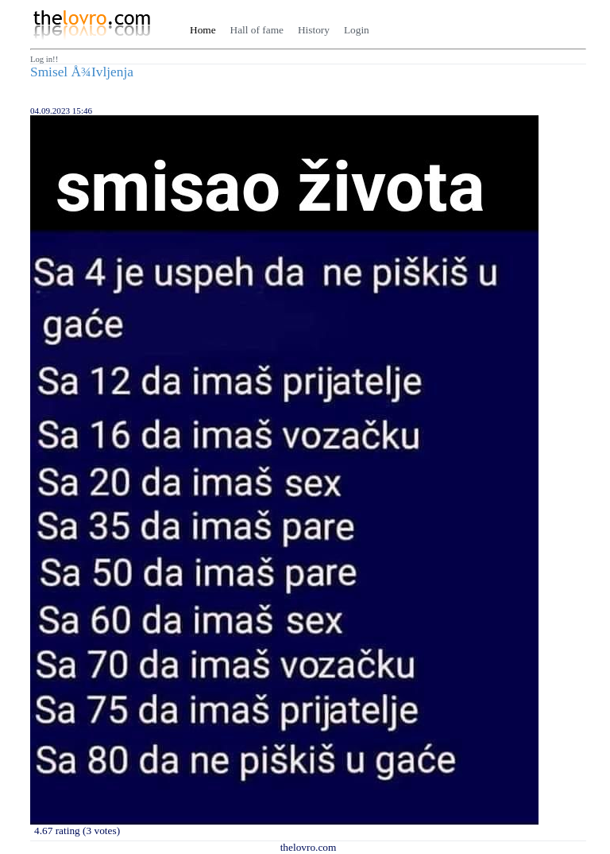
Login (356, 30)
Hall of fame (257, 30)
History (314, 30)
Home (203, 30)
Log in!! (44, 59)
